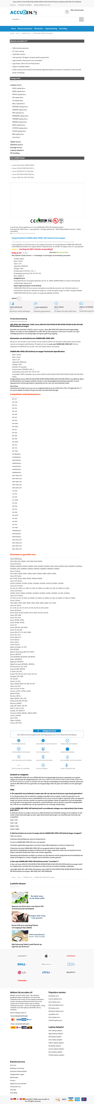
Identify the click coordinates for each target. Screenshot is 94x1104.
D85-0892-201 (17, 549)
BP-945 (14, 433)
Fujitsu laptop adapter (56, 1043)
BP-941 (14, 430)
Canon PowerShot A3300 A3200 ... (23, 165)
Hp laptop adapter (55, 1046)
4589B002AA (16, 530)
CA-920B (15, 500)
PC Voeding (15, 153)
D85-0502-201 (17, 543)
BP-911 (14, 399)
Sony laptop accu (54, 1002)
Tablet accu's (15, 142)
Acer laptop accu (54, 1017)
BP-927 (14, 417)
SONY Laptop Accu (18, 125)
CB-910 (14, 509)
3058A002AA (16, 463)
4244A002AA (16, 466)
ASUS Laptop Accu (18, 88)
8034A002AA (16, 537)
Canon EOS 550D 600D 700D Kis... (23, 174)
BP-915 (14, 408)
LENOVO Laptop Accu (19, 110)
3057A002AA (16, 460)
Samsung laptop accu (56, 1005)
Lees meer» (16, 137)
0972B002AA (16, 457)
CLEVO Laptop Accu (19, 131)
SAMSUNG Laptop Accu (20, 116)
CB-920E (15, 515)
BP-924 (14, 411)
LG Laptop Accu (17, 101)
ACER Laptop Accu (18, 91)
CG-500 (14, 521)
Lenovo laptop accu (55, 999)
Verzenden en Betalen (25, 5)
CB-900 (14, 506)
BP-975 (14, 448)
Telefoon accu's (16, 145)
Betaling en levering (17, 1068)
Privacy (12, 1081)
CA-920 (14, 497)
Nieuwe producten (25, 29)
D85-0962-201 (17, 488)
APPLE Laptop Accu (19, 94)
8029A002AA (16, 534)
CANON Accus (26, 33)
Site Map (13, 1090)
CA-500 (14, 518)
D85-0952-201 (17, 485)
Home (13, 29)
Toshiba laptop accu (55, 1020)
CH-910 (14, 524)
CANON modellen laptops (35, 330)
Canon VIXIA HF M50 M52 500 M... (23, 168)
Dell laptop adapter (55, 1037)
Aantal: (14, 298)
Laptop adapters (17, 150)
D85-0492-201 (17, 540)
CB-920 (14, 512)
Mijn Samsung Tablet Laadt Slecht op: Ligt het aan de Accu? (27, 946)
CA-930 (14, 503)
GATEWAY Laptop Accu (20, 107)
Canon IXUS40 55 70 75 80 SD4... (23, 171)
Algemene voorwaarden (18, 1084)
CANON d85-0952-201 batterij (43, 33)
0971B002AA (16, 454)
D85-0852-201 (17, 478)
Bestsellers (38, 29)
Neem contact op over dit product (22, 233)
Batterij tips (14, 1078)
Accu (17, 33)
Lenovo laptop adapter (56, 1049)
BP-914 (14, 405)
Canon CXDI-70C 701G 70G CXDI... (23, 177)
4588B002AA (16, 472)
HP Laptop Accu (17, 98)
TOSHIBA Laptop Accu (20, 119)
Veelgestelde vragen (17, 1074)
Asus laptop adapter (55, 1040)
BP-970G (15, 451)
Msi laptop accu (54, 1008)
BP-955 (14, 439)
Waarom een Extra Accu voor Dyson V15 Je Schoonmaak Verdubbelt (28, 908)
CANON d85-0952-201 (62, 388)
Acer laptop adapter (55, 1031)
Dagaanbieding (51, 29)
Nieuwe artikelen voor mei (42, 5)
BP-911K (15, 402)
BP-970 (14, 445)
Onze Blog (63, 29)
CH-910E (15, 527)
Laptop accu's (16, 85)
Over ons (13, 5)
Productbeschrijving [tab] (18, 319)
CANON (20, 261)
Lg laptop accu (54, 1014)
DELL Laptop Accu (18, 104)
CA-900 (14, 491)
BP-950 (14, 436)
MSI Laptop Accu (18, 113)
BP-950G (15, 442)
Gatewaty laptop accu (56, 1011)
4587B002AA (16, 469)
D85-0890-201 (17, 546)
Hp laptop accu (54, 996)
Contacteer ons (15, 1087)
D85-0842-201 (17, 475)
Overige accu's (16, 148)
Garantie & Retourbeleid (18, 1071)
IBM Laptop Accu (18, 134)
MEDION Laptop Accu (19, 122)
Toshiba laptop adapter (56, 1055)
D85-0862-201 (17, 482)
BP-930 (33, 274)
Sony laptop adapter (55, 1052)
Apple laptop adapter (56, 1034)
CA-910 (14, 494)
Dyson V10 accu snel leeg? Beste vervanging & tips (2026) (25, 926)
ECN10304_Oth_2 (29, 271)
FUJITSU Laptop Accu (19, 128)
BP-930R (15, 426)
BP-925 (14, 414)
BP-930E (15, 423)
